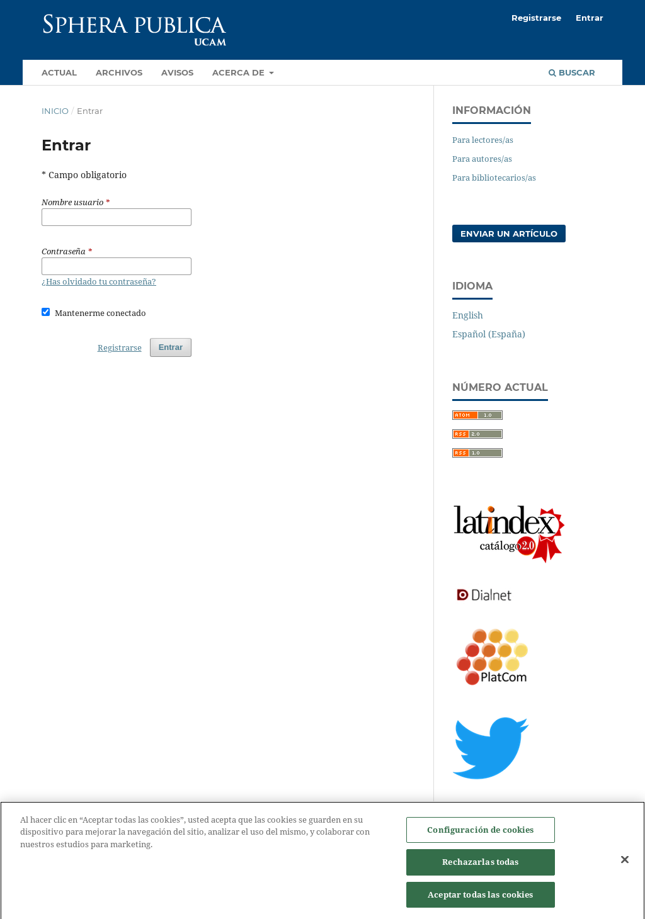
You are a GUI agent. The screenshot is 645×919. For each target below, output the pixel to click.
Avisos (177, 72)
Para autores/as (482, 158)
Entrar (589, 18)
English (467, 315)
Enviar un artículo (508, 233)
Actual (59, 72)
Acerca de (239, 72)
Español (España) (488, 334)
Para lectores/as (482, 139)
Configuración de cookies (480, 834)
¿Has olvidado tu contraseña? (99, 281)
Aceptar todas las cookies (480, 899)
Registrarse (536, 18)
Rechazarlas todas (480, 866)
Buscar (572, 72)
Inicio (55, 111)
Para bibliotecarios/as (494, 177)
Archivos (119, 72)
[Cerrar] (625, 864)
